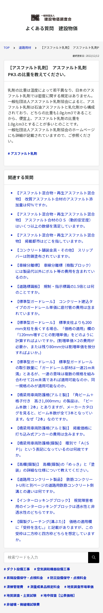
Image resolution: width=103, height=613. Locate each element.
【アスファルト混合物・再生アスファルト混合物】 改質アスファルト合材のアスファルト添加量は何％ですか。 (55, 199)
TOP (7, 47)
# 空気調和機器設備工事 (52, 569)
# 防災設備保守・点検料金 (66, 577)
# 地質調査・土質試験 (20, 595)
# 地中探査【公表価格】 (59, 595)
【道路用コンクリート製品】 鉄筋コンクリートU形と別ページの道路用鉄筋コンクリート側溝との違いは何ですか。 (54, 485)
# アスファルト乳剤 (22, 153)
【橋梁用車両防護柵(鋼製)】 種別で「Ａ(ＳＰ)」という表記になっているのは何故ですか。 (52, 449)
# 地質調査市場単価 (79, 586)
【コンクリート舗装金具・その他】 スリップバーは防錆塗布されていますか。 (54, 253)
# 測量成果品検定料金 (43, 586)
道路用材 (25, 47)
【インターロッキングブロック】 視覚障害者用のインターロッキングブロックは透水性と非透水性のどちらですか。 (55, 506)
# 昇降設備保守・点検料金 (23, 577)
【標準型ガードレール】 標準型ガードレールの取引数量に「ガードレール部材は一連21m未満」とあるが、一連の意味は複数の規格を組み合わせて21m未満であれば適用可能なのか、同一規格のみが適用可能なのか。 (55, 373)
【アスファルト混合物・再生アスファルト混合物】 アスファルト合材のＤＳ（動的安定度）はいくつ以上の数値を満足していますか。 (55, 220)
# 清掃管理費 (13, 586)
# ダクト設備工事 (17, 569)
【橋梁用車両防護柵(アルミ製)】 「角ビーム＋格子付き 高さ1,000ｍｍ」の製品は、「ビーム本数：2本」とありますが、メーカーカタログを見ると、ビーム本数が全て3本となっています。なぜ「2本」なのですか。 (54, 406)
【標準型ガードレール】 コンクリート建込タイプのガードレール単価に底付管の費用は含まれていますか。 (55, 307)
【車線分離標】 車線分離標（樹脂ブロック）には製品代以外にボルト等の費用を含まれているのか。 (55, 271)
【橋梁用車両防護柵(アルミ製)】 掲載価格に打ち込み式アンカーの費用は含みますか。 (53, 431)
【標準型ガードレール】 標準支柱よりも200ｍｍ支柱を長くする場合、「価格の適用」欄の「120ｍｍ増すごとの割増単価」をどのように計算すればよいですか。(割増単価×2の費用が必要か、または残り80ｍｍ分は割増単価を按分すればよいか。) (55, 337)
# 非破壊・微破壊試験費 (22, 604)
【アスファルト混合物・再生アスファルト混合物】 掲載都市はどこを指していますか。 (55, 238)
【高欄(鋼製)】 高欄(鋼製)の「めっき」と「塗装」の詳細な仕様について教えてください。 (55, 467)
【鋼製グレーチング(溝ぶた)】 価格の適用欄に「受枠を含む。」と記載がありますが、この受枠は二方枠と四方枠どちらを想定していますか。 (55, 530)
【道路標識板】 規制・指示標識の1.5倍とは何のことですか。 (54, 289)
